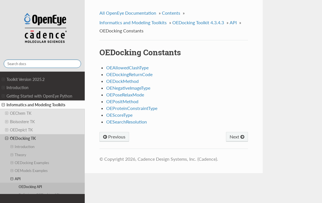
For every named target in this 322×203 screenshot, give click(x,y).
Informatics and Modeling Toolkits (33, 104)
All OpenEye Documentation (127, 13)
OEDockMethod (122, 81)
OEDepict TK (19, 130)
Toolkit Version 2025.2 (23, 79)
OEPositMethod (122, 101)
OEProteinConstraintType (131, 108)
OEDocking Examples (29, 162)
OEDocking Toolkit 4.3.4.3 (198, 22)
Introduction (15, 87)
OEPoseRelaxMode (125, 94)
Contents (171, 13)
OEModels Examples (29, 170)
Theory (18, 154)
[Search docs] (42, 63)
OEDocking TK (20, 138)
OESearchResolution (126, 121)
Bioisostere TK (20, 121)
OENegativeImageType (128, 88)
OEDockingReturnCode (129, 74)
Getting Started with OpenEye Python (37, 96)
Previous (114, 136)
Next (237, 136)
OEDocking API (30, 187)
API (15, 178)
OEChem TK (18, 113)
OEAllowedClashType (127, 67)
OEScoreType (119, 115)
